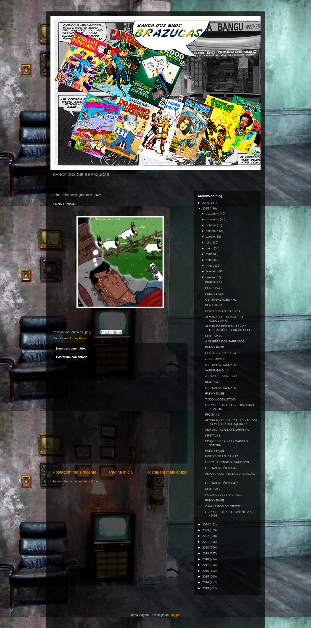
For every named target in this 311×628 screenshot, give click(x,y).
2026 (206, 202)
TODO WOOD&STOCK (220, 399)
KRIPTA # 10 (213, 335)
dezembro (213, 213)
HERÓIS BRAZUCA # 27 (221, 456)
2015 (206, 576)
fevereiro (212, 271)
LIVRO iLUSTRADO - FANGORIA (227, 462)
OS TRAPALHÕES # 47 (221, 388)
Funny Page (78, 338)
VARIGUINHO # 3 (217, 370)
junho (210, 248)
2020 (206, 547)
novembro (213, 219)
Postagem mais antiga (166, 472)
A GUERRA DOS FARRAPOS (225, 341)
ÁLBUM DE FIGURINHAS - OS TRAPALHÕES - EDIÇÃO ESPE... (229, 328)
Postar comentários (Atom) (82, 481)
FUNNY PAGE (214, 294)
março (210, 265)
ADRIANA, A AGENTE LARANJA (227, 429)
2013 (206, 588)
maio (209, 254)
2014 (206, 582)
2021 (206, 541)
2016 (206, 570)
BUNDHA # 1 (213, 305)
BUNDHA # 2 (213, 288)
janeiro (211, 277)
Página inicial (121, 472)
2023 (206, 530)
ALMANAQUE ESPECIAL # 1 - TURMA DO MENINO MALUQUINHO (231, 422)
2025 (206, 208)
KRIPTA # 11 (213, 282)
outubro (211, 225)
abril (209, 260)
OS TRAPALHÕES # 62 (221, 299)
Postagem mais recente (74, 472)
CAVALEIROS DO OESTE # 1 (225, 506)
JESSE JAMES (215, 358)
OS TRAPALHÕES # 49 (221, 364)
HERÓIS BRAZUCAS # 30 (222, 353)
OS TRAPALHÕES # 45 (221, 468)
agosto (211, 236)
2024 (206, 524)
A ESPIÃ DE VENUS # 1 (221, 376)
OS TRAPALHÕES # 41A (221, 483)
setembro (212, 231)
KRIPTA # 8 (212, 435)
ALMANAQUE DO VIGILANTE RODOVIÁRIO (225, 318)
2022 (206, 536)
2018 (206, 559)
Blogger (174, 615)
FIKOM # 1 (212, 414)
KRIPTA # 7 (212, 488)
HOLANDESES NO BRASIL (223, 494)
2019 (206, 553)
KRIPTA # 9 (212, 382)
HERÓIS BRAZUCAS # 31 (222, 311)
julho (209, 242)
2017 (206, 565)
